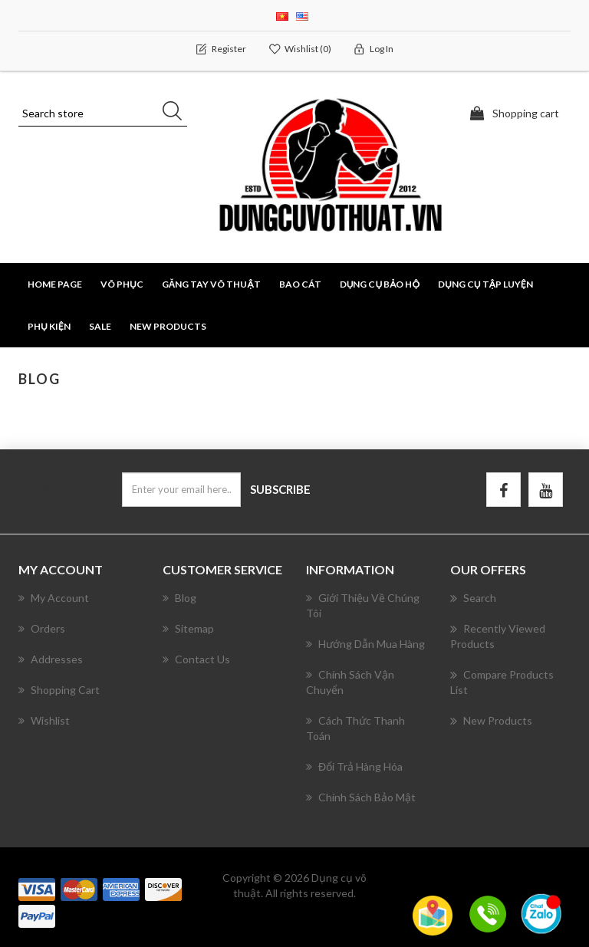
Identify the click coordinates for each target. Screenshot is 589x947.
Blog (179, 597)
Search (473, 598)
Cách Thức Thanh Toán (355, 728)
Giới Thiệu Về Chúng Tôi (363, 605)
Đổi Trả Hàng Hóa (354, 766)
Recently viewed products (497, 635)
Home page (55, 284)
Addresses (50, 659)
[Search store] (102, 113)
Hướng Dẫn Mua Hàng (365, 643)
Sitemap (188, 628)
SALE (100, 326)
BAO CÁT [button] (300, 284)
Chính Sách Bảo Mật (361, 797)
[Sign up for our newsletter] (181, 489)
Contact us (196, 659)
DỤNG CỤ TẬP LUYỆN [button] (485, 284)
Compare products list (502, 681)
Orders (41, 628)
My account (53, 597)
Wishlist (44, 720)
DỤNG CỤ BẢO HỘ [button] (380, 284)
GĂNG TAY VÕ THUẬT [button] (211, 284)
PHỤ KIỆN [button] (49, 326)
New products (168, 326)
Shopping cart (59, 689)
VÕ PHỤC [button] (121, 284)
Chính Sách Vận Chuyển (350, 682)
